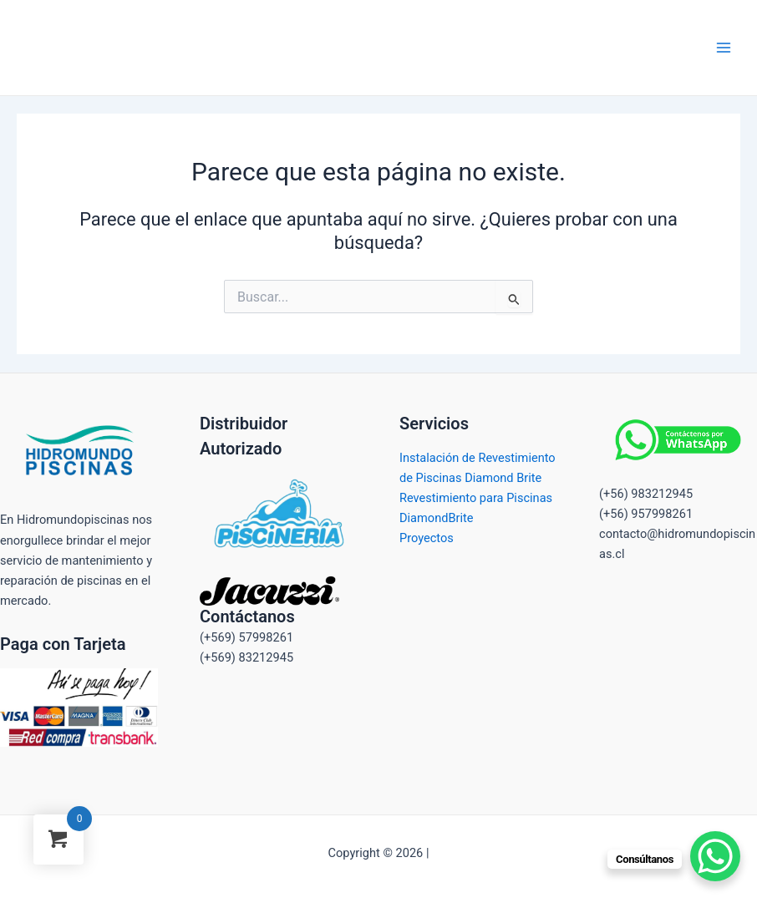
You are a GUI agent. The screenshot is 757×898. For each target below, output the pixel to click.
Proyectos (426, 537)
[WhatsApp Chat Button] (715, 856)
